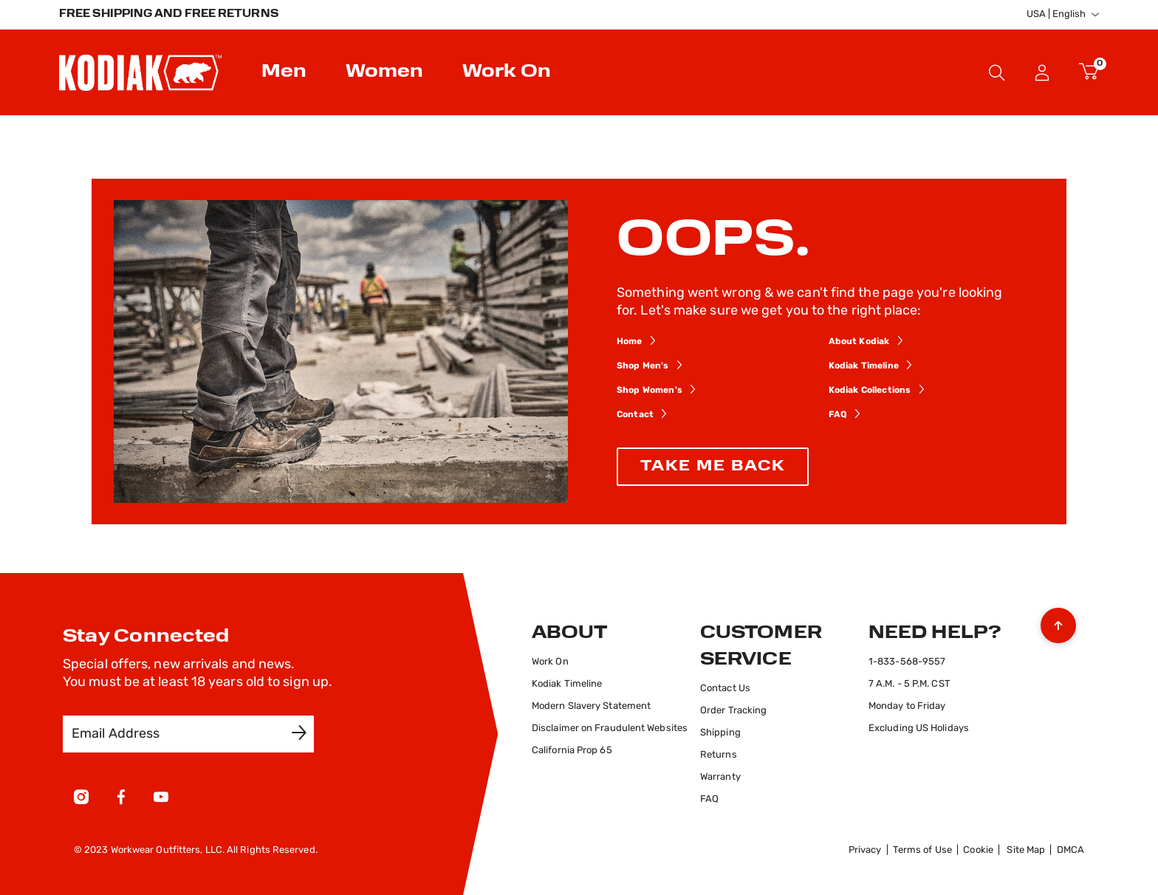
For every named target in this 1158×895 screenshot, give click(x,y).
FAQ (838, 415)
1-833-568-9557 (906, 662)
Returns (718, 755)
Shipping (720, 733)
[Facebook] (121, 799)
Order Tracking (733, 711)
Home (630, 341)
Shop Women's (649, 390)
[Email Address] (178, 734)
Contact (635, 415)
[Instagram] (81, 799)
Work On (550, 662)
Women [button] (384, 72)
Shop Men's (643, 366)
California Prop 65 (572, 750)
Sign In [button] (1042, 72)
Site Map (1026, 850)
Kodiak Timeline (864, 366)
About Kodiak (859, 341)
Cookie (978, 850)
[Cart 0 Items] (1089, 72)
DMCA (1070, 850)
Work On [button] (506, 72)
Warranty (720, 777)
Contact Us (725, 688)
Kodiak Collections (870, 390)
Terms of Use (922, 850)
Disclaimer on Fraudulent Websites (610, 728)
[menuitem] (286, 72)
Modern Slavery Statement (591, 706)
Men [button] (283, 72)
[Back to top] (1058, 621)
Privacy (865, 850)
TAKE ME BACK (712, 466)
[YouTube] (161, 799)
